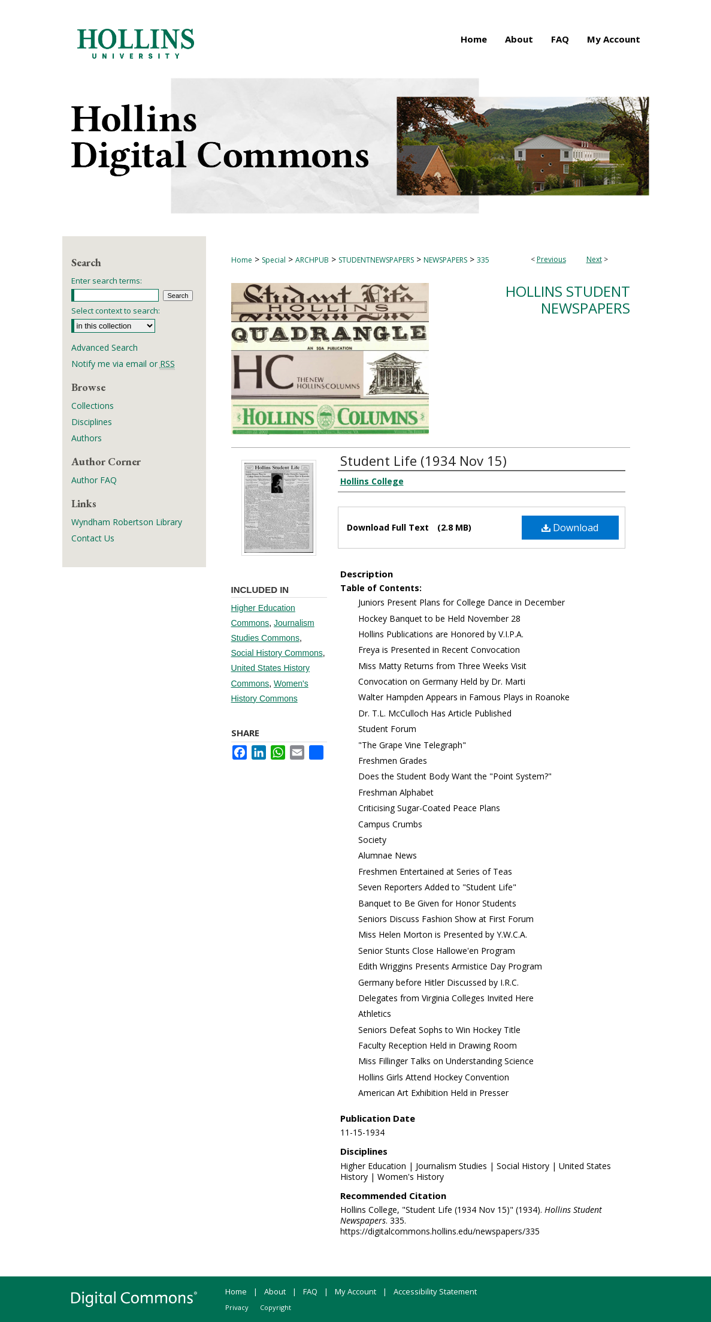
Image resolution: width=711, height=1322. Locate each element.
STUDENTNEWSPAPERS (376, 260)
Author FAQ (94, 480)
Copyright (275, 1307)
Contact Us (92, 538)
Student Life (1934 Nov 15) (423, 460)
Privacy (237, 1307)
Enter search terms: (106, 280)
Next (594, 259)
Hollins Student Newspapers (568, 299)
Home (241, 260)
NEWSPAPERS (445, 260)
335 (483, 260)
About (275, 1291)
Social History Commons (277, 653)
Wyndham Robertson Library (126, 522)
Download (569, 527)
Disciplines (91, 421)
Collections (92, 405)
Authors (86, 438)
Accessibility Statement (435, 1291)
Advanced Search (104, 347)
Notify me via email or (123, 363)
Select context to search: (115, 310)
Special (274, 260)
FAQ (310, 1291)
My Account (355, 1291)
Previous (551, 259)
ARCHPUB (312, 260)
